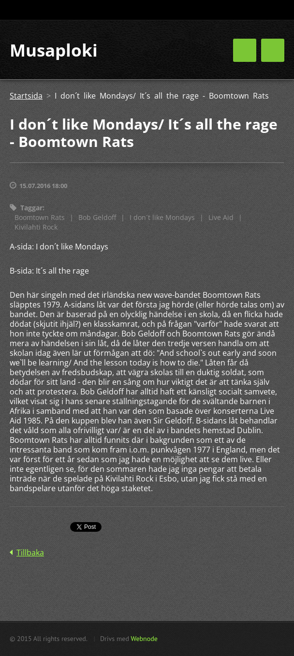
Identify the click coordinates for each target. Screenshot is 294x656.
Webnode (144, 638)
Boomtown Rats (40, 217)
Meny (272, 50)
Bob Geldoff (97, 217)
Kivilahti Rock (36, 227)
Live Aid (221, 217)
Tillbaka (30, 552)
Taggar (31, 207)
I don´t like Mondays (162, 217)
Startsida (26, 95)
